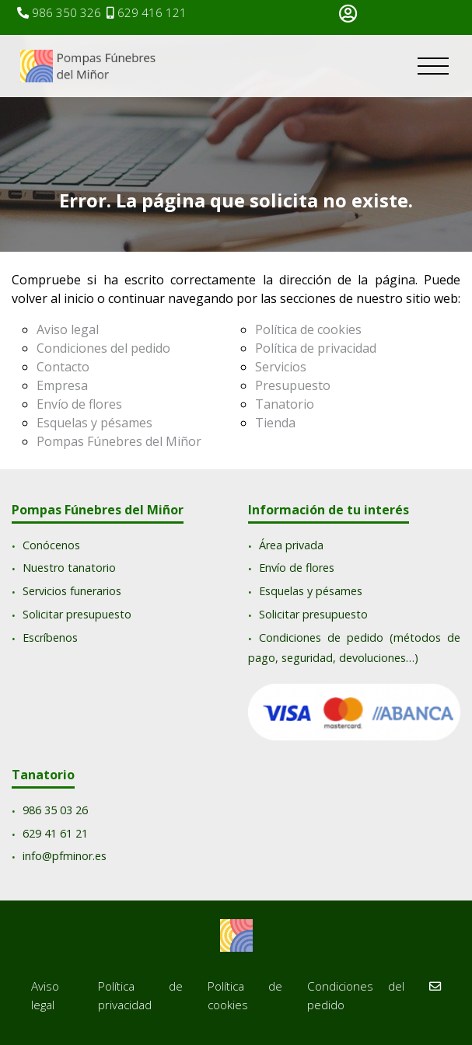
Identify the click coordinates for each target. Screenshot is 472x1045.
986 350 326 (66, 12)
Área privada (291, 545)
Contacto (63, 366)
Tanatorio (284, 404)
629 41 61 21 (55, 833)
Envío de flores (79, 404)
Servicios (280, 366)
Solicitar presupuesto (77, 614)
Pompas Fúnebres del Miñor (119, 441)
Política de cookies (308, 329)
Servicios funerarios (72, 591)
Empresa (62, 385)
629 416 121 (152, 12)
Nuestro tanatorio (69, 568)
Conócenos (51, 545)
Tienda (275, 422)
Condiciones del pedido (103, 348)
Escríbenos (50, 637)
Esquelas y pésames (94, 422)
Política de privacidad (315, 348)
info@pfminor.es (65, 856)
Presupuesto (292, 385)
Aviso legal (68, 329)
